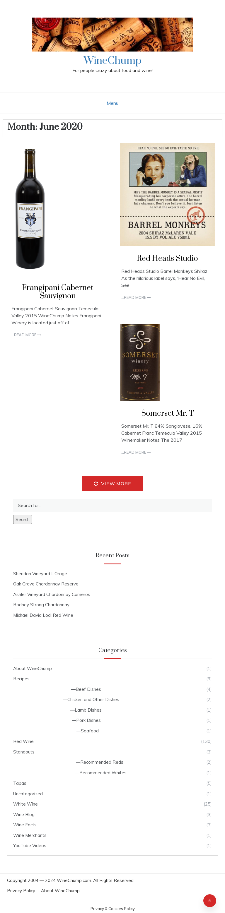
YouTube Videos (29, 845)
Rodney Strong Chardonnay (41, 604)
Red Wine (23, 741)
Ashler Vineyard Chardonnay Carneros (51, 594)
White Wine (25, 804)
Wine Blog (24, 814)
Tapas (19, 783)
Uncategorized (28, 793)
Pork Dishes (88, 720)
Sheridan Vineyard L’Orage (40, 573)
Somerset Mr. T (167, 413)
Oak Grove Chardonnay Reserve (46, 584)
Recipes (21, 678)
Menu (112, 103)
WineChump (113, 60)
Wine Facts (25, 825)
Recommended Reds (101, 762)
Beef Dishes (88, 689)
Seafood (90, 731)
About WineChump (32, 668)
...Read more (26, 335)
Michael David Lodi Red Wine (43, 615)
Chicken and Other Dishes (93, 699)
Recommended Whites (103, 772)
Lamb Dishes (88, 710)
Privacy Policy (21, 890)
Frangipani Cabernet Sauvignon (57, 292)
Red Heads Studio (167, 258)
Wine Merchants (30, 835)
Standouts (24, 752)
